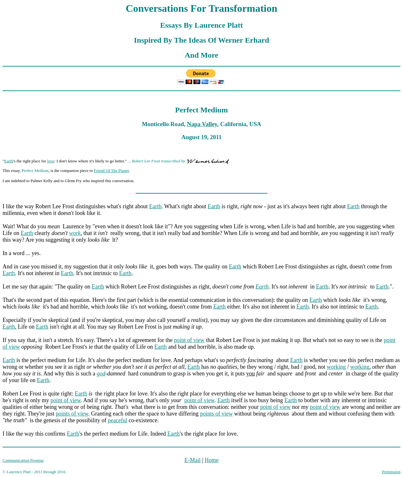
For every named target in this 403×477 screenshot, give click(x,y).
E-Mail (192, 460)
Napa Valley (202, 124)
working (336, 367)
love (50, 161)
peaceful (117, 420)
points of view (72, 413)
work (74, 233)
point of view (189, 340)
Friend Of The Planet (111, 170)
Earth (8, 161)
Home (212, 460)
